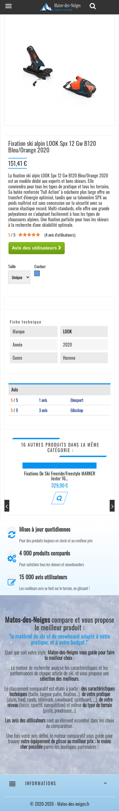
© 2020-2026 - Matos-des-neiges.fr (59, 804)
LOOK (67, 331)
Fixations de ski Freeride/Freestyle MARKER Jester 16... (59, 476)
